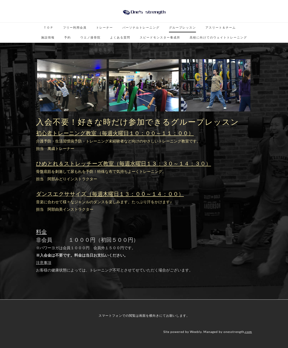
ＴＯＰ (48, 27)
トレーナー (104, 27)
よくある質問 (120, 37)
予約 (67, 37)
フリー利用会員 (75, 27)
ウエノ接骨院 (90, 37)
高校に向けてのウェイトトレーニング (218, 37)
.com (248, 332)
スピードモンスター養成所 (160, 37)
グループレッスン (182, 27)
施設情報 (48, 37)
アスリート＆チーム (220, 27)
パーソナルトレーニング (141, 27)
